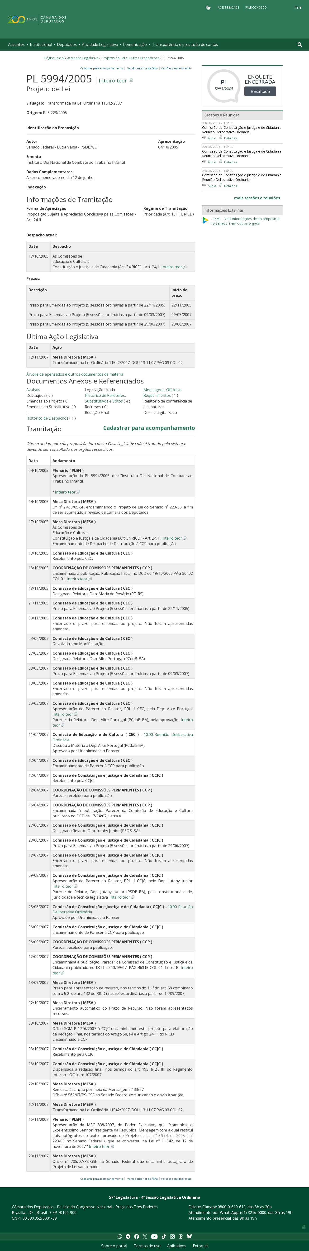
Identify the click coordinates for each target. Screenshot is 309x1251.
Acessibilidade (228, 7)
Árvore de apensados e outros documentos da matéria (74, 374)
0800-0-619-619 (232, 1206)
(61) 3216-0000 (253, 1212)
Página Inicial (54, 58)
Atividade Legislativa (100, 44)
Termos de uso (147, 1245)
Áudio (212, 138)
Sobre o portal (114, 1245)
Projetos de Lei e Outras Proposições (130, 58)
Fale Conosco (256, 7)
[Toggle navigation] (300, 44)
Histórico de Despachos (47, 418)
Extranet (200, 1245)
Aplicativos (176, 1245)
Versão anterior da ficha (142, 68)
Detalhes (230, 138)
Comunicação (135, 44)
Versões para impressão (176, 68)
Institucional (41, 44)
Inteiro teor (113, 80)
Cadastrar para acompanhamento (102, 68)
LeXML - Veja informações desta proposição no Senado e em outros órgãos (241, 221)
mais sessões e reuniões (257, 198)
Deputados (67, 44)
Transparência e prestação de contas (185, 44)
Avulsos (33, 389)
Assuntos (16, 44)
